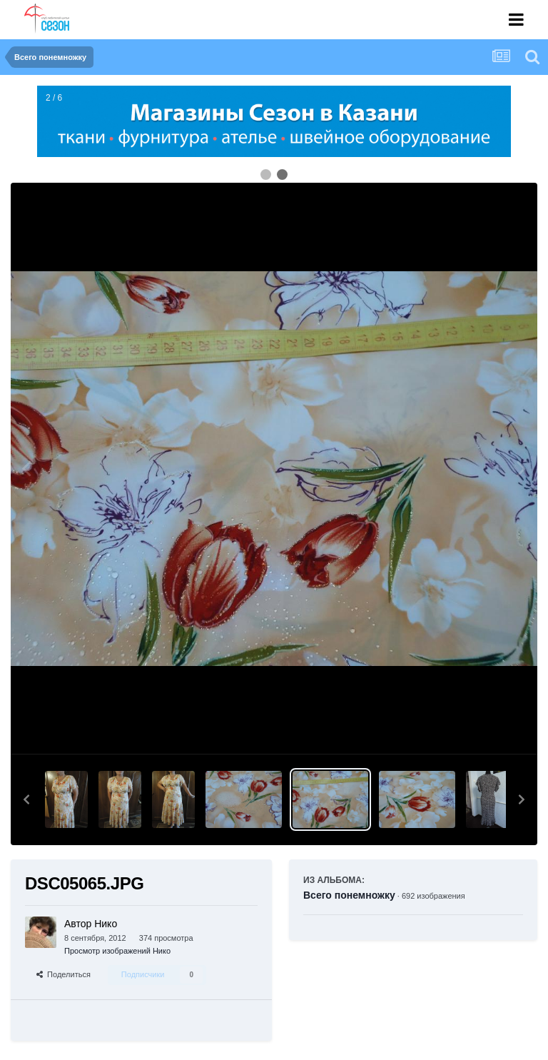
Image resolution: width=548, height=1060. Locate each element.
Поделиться (63, 974)
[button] (26, 799)
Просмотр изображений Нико (117, 951)
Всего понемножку (349, 895)
